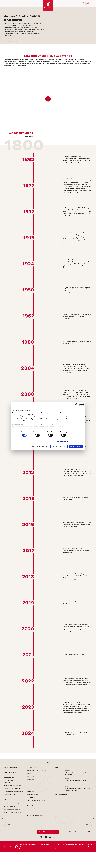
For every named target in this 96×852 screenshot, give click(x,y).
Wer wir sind (31, 809)
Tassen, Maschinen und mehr (13, 812)
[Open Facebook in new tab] (46, 837)
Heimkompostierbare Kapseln (36, 770)
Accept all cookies (76, 446)
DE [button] (92, 3)
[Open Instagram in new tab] (55, 837)
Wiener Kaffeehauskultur (35, 815)
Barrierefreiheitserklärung (75, 844)
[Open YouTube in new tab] (50, 837)
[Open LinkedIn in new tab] (41, 837)
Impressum (33, 844)
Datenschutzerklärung (46, 844)
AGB (63, 844)
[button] (84, 3)
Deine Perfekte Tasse (34, 785)
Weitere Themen (61, 794)
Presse (25, 844)
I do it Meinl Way (10, 772)
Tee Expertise (31, 791)
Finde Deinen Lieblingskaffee (36, 800)
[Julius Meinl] (48, 5)
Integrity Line (89, 845)
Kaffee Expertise (32, 788)
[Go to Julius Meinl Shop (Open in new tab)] (88, 3)
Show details (61, 441)
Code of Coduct (57, 846)
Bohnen (29, 773)
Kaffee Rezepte (31, 797)
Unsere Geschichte (33, 812)
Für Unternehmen (10, 800)
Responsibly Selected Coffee (13, 785)
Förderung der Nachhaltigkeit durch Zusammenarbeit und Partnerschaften (13, 793)
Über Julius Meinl (33, 806)
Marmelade (30, 779)
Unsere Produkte (9, 806)
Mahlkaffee (30, 776)
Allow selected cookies (59, 446)
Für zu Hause (31, 767)
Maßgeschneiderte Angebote (13, 803)
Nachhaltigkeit (9, 778)
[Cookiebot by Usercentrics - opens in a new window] (76, 404)
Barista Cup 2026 (10, 767)
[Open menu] (3, 3)
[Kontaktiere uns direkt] (48, 832)
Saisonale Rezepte (32, 794)
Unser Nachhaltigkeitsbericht (13, 788)
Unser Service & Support (12, 809)
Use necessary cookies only (39, 446)
